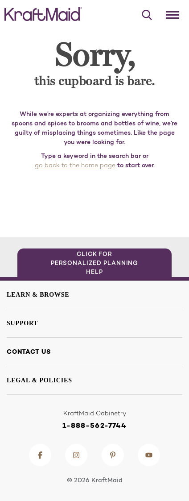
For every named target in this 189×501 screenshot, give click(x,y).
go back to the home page (75, 165)
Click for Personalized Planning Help (95, 262)
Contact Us (29, 352)
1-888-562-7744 (94, 425)
